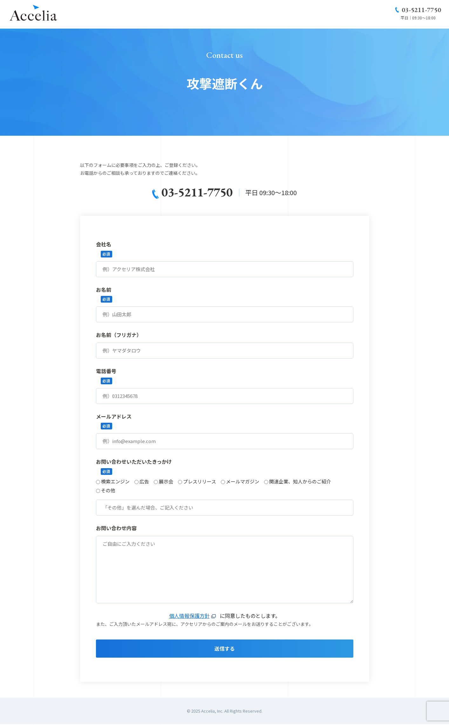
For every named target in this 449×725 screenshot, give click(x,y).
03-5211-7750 (421, 11)
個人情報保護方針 (189, 616)
